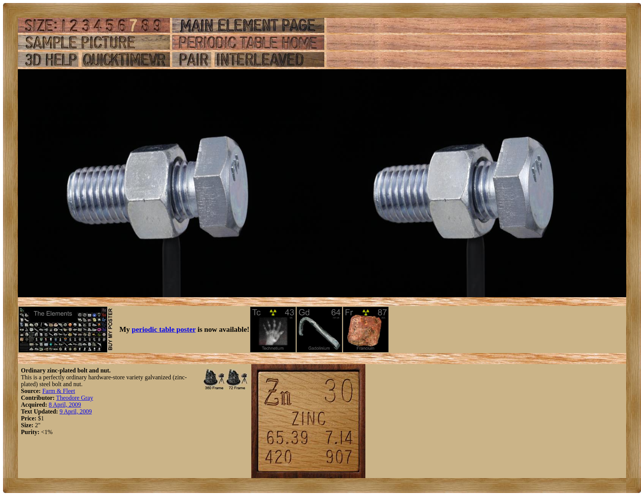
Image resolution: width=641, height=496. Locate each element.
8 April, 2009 (65, 404)
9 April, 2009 (76, 411)
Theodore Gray (74, 398)
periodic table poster (164, 329)
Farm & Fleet (58, 391)
